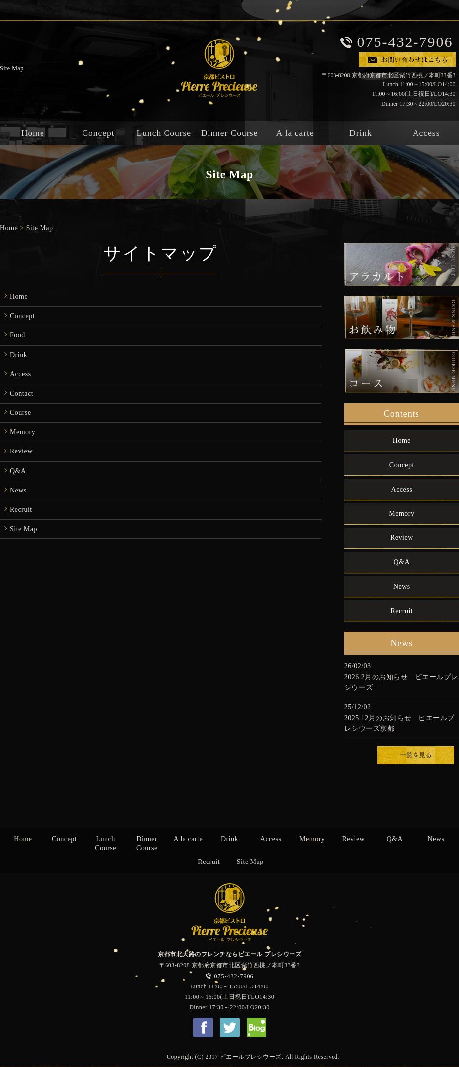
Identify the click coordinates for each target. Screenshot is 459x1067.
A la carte (295, 133)
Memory (22, 432)
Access (20, 374)
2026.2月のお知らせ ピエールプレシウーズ (401, 682)
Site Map (39, 228)
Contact (21, 393)
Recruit (21, 509)
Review (21, 451)
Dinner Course (229, 133)
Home (9, 228)
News (18, 490)
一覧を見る (416, 755)
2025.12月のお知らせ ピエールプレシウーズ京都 (399, 723)
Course (20, 412)
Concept (98, 133)
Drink (360, 133)
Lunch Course (163, 133)
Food (17, 335)
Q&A (18, 471)
